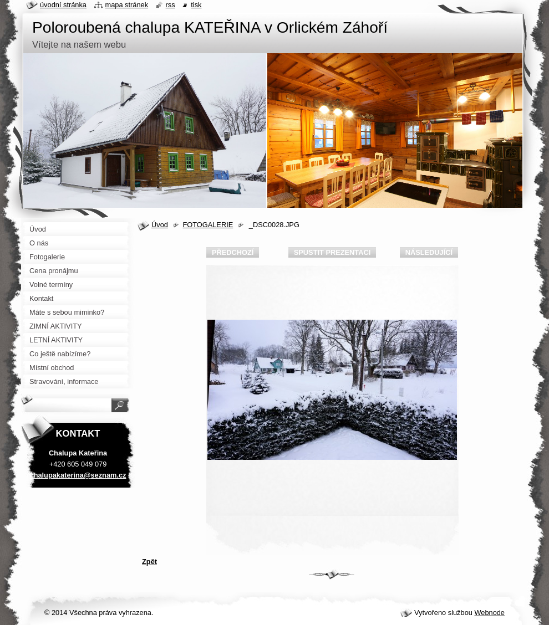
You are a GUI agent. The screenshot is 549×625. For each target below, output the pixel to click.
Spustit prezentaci (332, 252)
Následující (429, 252)
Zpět (149, 561)
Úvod (159, 225)
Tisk (196, 5)
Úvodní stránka (63, 5)
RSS (170, 5)
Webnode (489, 612)
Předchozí (232, 252)
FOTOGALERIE (207, 225)
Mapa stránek (127, 5)
